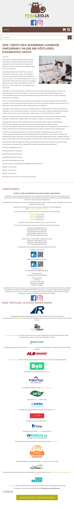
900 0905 (32, 220)
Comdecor (12, 485)
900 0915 (32, 218)
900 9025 (32, 216)
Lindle (42, 461)
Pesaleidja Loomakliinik (12, 335)
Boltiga (48, 372)
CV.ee (39, 431)
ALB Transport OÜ (13, 359)
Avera (53, 410)
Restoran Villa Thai (46, 387)
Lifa (47, 421)
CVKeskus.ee (55, 441)
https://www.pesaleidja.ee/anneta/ (38, 209)
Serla (36, 399)
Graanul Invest (31, 347)
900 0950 (32, 214)
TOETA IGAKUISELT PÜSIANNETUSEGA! (37, 497)
